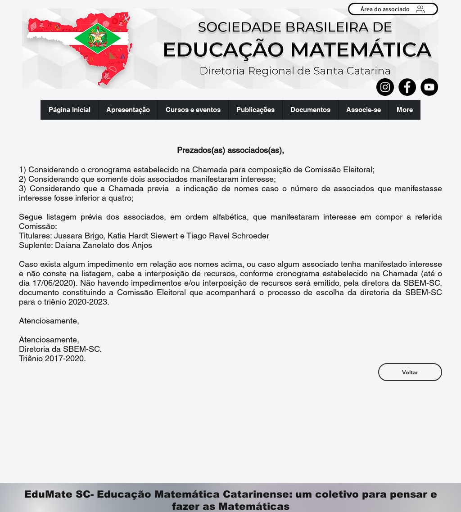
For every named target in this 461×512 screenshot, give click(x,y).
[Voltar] (410, 372)
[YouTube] (429, 87)
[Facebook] (407, 87)
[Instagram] (385, 87)
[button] (128, 110)
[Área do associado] (393, 9)
